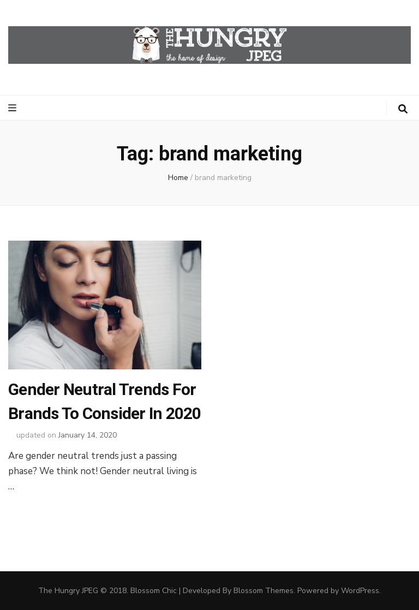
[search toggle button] (403, 109)
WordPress (360, 590)
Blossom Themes (264, 590)
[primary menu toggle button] (13, 108)
